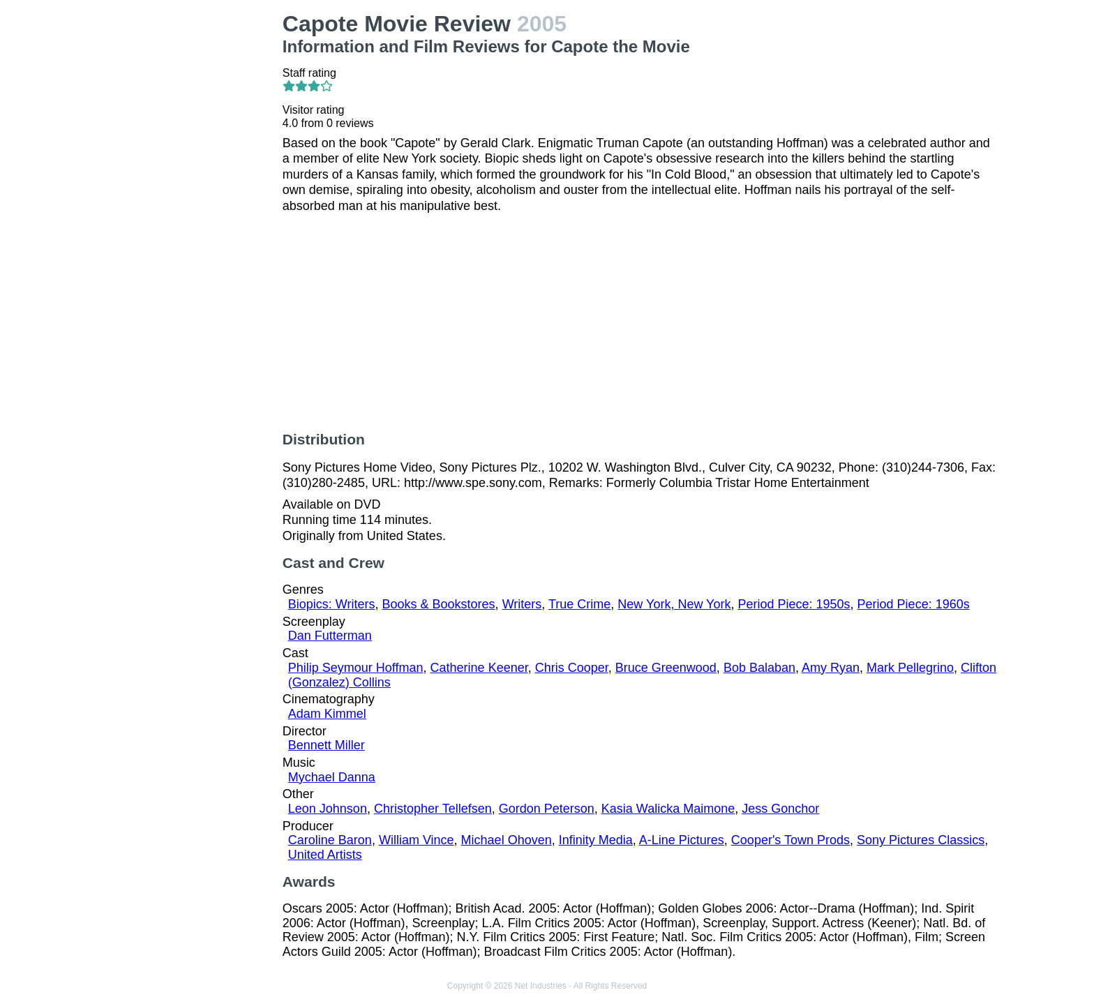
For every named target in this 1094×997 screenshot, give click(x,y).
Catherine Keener (479, 668)
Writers (522, 604)
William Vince (416, 840)
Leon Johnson (327, 809)
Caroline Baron (330, 840)
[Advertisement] (190, 220)
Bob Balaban (759, 668)
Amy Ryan (831, 668)
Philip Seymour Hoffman (356, 668)
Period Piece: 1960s (913, 604)
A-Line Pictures (681, 840)
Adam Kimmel (327, 714)
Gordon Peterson (546, 809)
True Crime (579, 604)
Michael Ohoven (506, 840)
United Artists (325, 855)
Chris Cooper (571, 668)
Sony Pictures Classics (920, 840)
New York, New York (673, 604)
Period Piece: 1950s (793, 604)
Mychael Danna (331, 777)
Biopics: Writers (331, 604)
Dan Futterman (330, 636)
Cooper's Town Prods (790, 840)
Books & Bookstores (438, 604)
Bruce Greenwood (666, 668)
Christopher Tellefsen (433, 809)
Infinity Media (596, 840)
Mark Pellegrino (910, 668)
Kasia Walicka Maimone (668, 809)
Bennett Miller (326, 745)
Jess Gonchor (780, 809)
